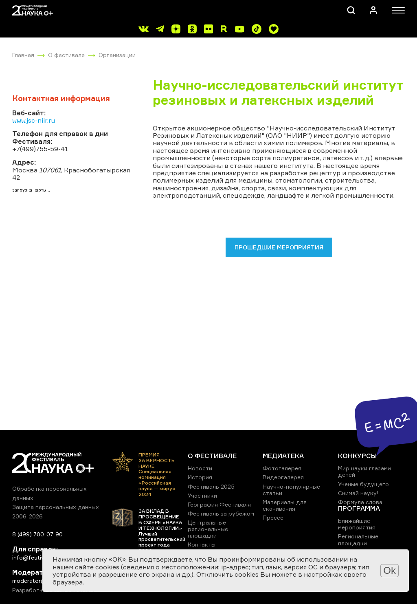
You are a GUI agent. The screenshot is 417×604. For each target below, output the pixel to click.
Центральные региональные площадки (208, 529)
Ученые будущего (363, 484)
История (200, 477)
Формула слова (360, 501)
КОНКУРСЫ (357, 456)
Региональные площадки (358, 539)
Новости (200, 468)
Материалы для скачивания (285, 505)
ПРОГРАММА (359, 508)
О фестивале (66, 54)
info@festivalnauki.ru (40, 557)
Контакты (201, 544)
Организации (117, 54)
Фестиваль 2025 (211, 486)
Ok (389, 570)
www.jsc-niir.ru (33, 120)
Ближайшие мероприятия (356, 524)
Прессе (273, 517)
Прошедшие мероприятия (279, 247)
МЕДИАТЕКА (283, 456)
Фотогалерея (282, 468)
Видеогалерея (283, 477)
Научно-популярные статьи (291, 489)
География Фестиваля (219, 504)
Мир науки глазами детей (364, 471)
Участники (202, 495)
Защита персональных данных (55, 506)
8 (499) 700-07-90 (37, 534)
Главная (23, 54)
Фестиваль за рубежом (221, 513)
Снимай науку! (358, 492)
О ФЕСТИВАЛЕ (212, 456)
